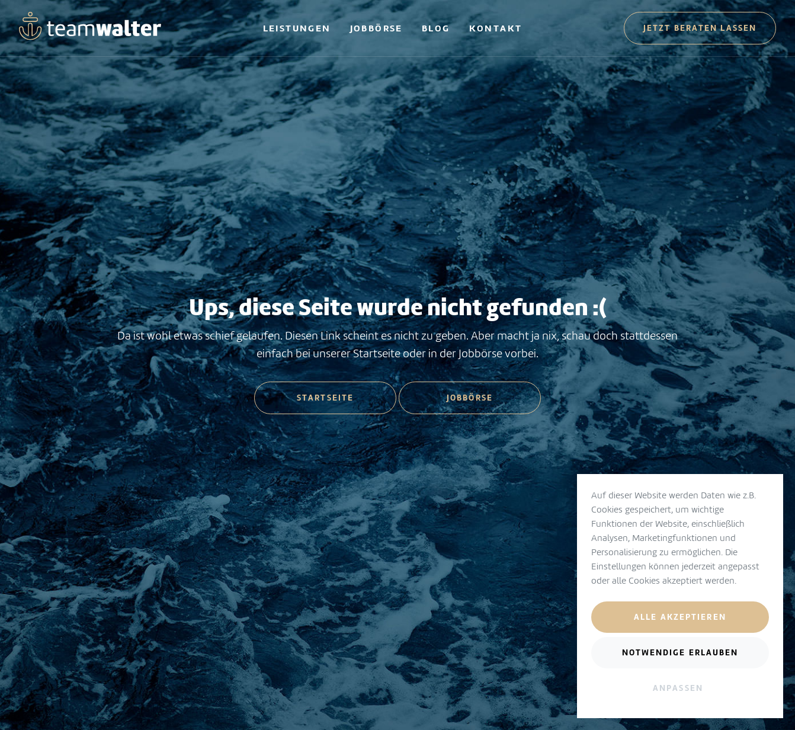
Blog (436, 28)
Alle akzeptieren (680, 617)
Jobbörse (376, 28)
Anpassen (678, 688)
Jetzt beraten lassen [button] (699, 28)
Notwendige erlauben (680, 652)
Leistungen (297, 28)
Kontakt (495, 28)
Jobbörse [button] (470, 397)
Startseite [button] (325, 397)
